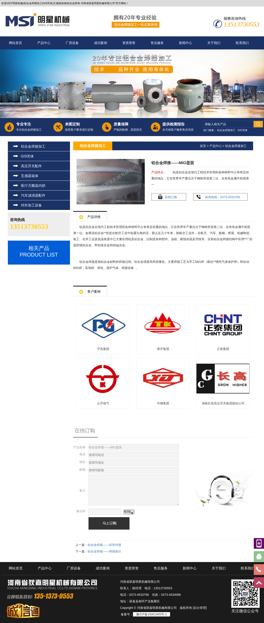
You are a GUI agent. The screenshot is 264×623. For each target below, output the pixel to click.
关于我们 (213, 43)
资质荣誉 (128, 43)
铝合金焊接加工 (226, 130)
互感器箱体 (29, 176)
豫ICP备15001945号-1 (151, 614)
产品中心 (43, 43)
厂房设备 (72, 43)
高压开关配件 (31, 166)
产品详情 (89, 215)
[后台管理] (200, 607)
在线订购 (171, 197)
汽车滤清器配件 (33, 195)
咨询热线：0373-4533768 (222, 197)
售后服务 (157, 43)
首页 (203, 146)
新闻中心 (185, 43)
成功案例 (100, 43)
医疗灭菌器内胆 (33, 185)
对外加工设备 (31, 205)
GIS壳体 (242, 130)
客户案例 (89, 290)
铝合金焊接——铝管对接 (104, 545)
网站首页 (15, 43)
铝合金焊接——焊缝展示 (104, 551)
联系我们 (242, 43)
